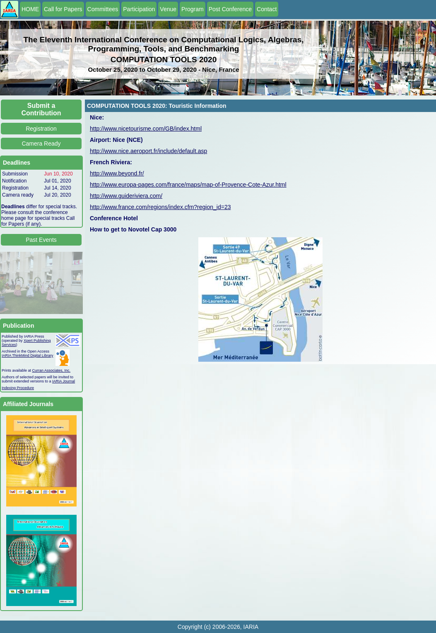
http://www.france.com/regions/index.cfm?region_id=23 (160, 207)
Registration (41, 128)
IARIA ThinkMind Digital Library (27, 355)
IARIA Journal (63, 381)
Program (192, 9)
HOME (30, 9)
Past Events (41, 239)
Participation (139, 9)
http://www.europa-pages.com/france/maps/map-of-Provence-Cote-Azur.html (188, 184)
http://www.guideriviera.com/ (126, 195)
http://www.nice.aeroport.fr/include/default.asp (148, 151)
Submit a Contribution (41, 109)
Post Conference (230, 9)
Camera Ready (41, 143)
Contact (267, 9)
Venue (168, 9)
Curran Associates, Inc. (51, 370)
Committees (102, 9)
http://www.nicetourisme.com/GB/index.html (146, 128)
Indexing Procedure (18, 388)
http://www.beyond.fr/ (117, 173)
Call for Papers (63, 9)
